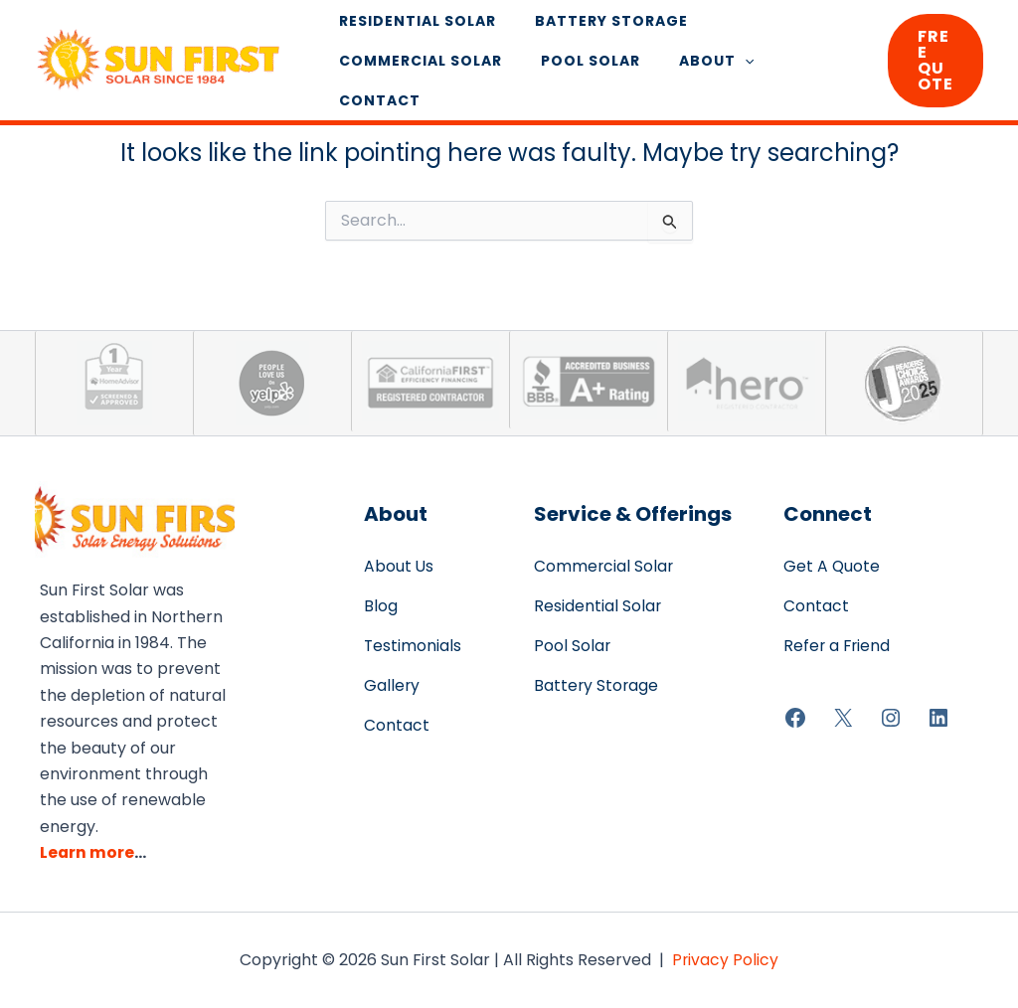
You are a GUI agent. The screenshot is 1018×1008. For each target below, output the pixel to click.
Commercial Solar (414, 71)
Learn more (87, 852)
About (688, 70)
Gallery (392, 685)
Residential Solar (411, 31)
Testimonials (413, 645)
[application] (717, 70)
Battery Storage (594, 31)
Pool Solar (573, 71)
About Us (399, 566)
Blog (381, 605)
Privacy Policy (725, 959)
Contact (794, 71)
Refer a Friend (838, 645)
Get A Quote (832, 566)
